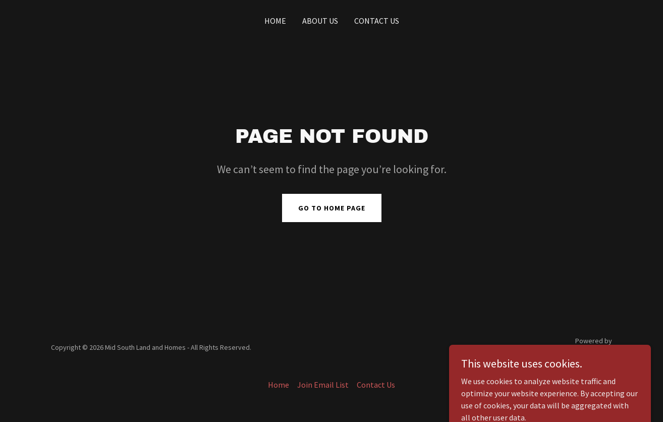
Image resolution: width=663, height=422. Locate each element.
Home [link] (275, 21)
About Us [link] (320, 21)
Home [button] (278, 385)
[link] (579, 353)
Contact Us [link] (376, 21)
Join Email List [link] (323, 385)
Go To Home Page (331, 208)
